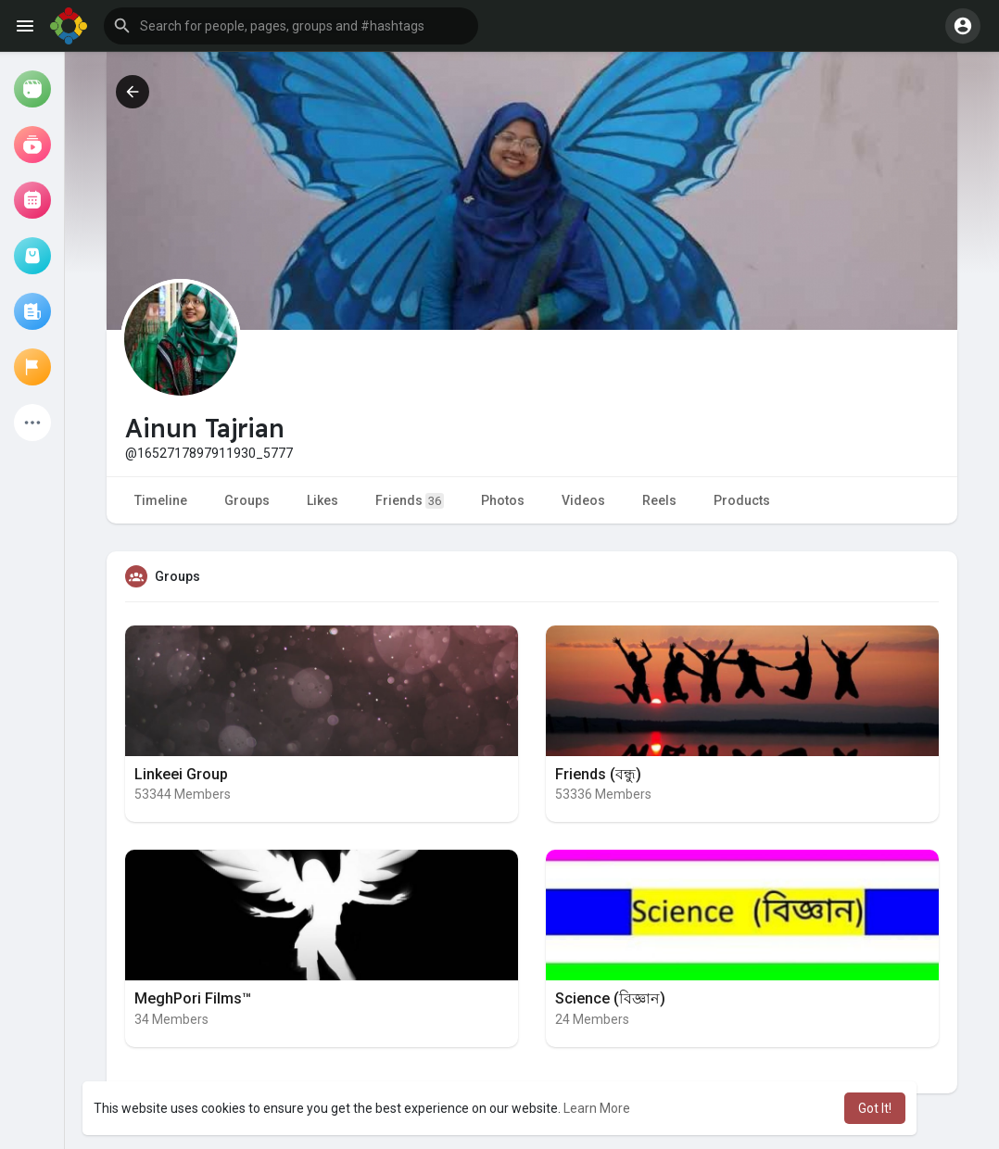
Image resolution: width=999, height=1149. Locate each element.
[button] (291, 25)
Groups (247, 500)
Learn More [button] (596, 1108)
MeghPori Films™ (192, 998)
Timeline (160, 500)
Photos (503, 500)
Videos (583, 500)
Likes (322, 500)
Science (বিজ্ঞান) (610, 998)
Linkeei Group (181, 774)
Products (742, 500)
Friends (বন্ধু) (598, 774)
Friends (409, 501)
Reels (659, 500)
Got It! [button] (875, 1108)
